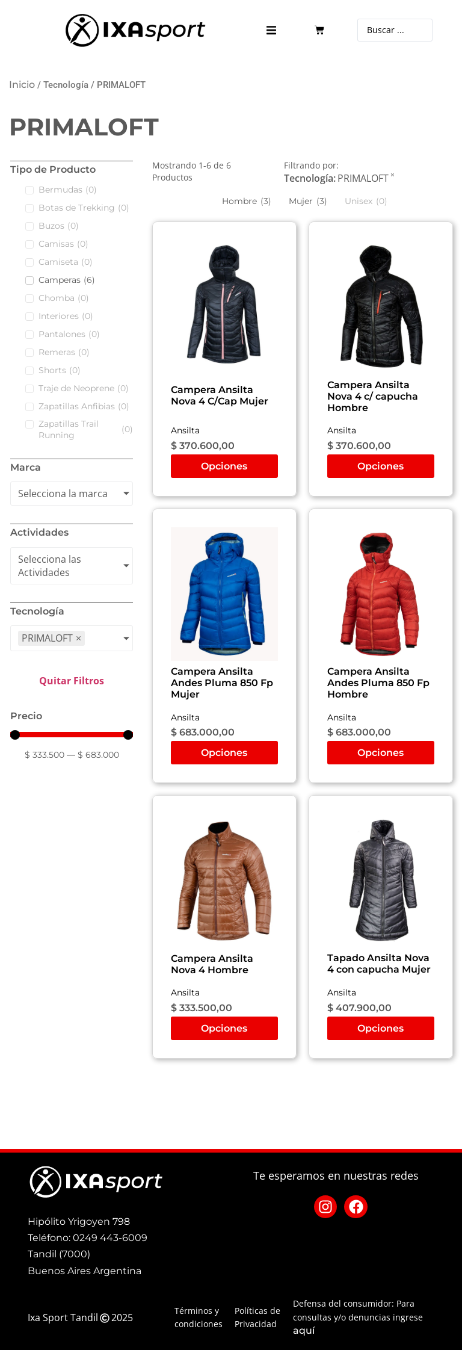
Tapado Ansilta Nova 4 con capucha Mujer (379, 963)
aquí (304, 1330)
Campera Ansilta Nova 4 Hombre (212, 964)
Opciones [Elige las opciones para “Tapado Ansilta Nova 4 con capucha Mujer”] (380, 1028)
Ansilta (185, 430)
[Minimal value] (71, 735)
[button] (271, 30)
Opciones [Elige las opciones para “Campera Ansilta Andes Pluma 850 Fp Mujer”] (224, 752)
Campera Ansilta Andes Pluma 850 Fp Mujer (222, 683)
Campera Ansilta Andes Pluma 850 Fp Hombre (378, 683)
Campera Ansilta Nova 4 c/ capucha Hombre (372, 396)
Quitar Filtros (71, 680)
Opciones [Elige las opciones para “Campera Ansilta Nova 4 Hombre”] (224, 1028)
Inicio (22, 84)
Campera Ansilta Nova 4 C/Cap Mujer (219, 395)
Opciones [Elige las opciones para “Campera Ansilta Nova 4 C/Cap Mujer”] (224, 466)
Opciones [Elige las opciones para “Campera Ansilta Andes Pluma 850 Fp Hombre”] (380, 752)
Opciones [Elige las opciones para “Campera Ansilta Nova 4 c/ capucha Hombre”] (380, 466)
